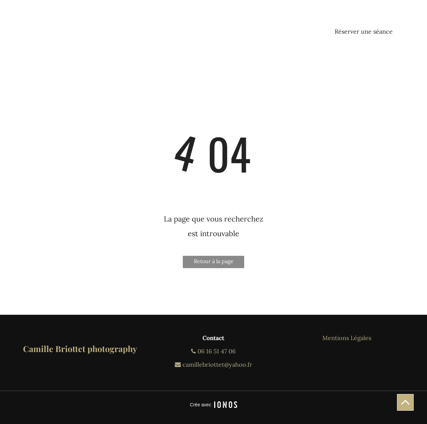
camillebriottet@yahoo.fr (213, 364)
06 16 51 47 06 (213, 351)
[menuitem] (111, 23)
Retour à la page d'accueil (214, 263)
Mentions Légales (346, 338)
